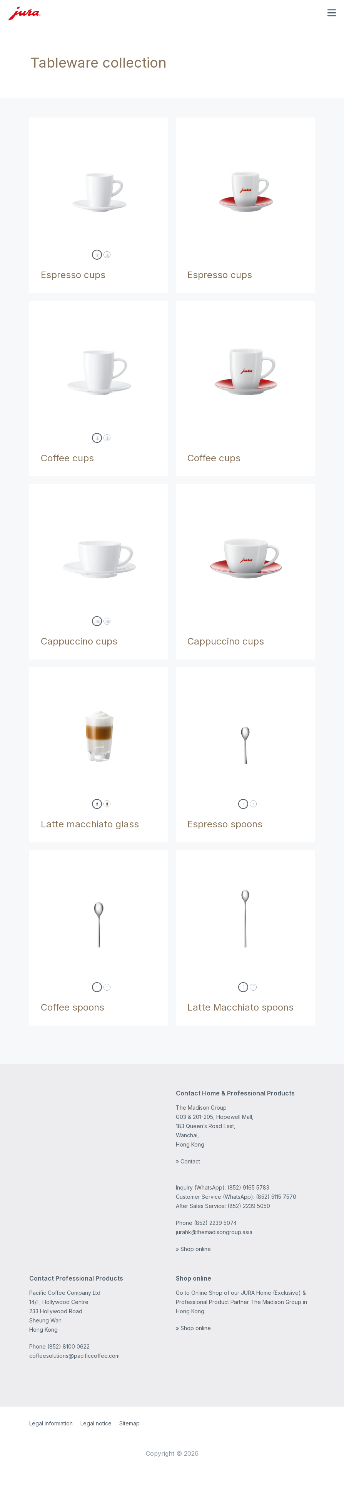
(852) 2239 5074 (215, 1223)
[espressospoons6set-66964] (253, 803)
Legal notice (96, 1423)
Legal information (51, 1423)
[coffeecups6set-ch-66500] (107, 437)
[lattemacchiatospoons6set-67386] (253, 987)
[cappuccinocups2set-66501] (97, 621)
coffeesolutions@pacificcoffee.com (74, 1355)
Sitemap (129, 1423)
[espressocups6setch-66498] (107, 254)
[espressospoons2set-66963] (243, 803)
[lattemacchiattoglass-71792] (97, 803)
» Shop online (193, 1249)
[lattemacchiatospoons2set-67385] (243, 987)
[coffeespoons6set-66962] (107, 987)
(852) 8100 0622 (68, 1346)
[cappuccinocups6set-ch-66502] (107, 621)
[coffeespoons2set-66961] (97, 987)
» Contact (188, 1161)
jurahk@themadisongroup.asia (214, 1232)
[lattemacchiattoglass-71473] (107, 803)
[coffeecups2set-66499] (97, 437)
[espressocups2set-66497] (97, 254)
